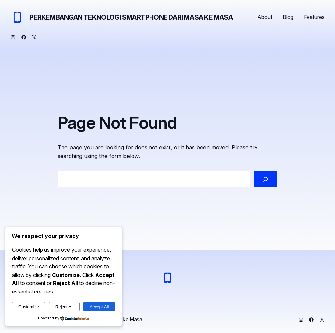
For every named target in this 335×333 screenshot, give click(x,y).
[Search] (265, 179)
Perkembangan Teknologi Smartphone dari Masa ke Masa (131, 17)
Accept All (99, 306)
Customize (28, 306)
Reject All (64, 306)
